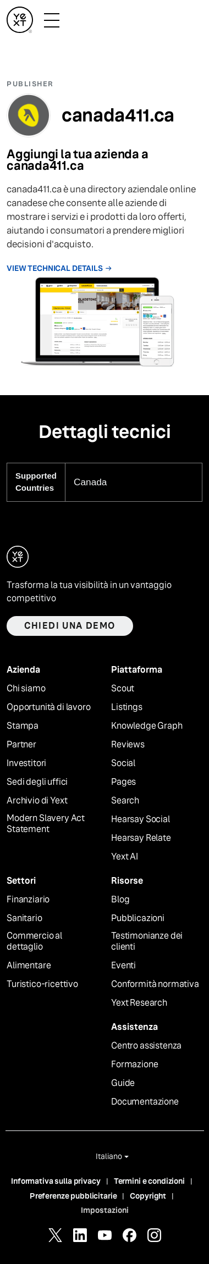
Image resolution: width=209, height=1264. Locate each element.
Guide (123, 1083)
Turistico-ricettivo (42, 984)
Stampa (22, 725)
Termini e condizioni (149, 1181)
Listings (126, 707)
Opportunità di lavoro (49, 707)
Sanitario (24, 918)
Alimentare (29, 965)
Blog (120, 899)
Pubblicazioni (137, 918)
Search (125, 800)
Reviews (128, 744)
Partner (21, 744)
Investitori (26, 763)
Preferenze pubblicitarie (73, 1196)
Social (123, 763)
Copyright (148, 1196)
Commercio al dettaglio (34, 941)
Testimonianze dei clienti (147, 941)
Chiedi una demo (70, 625)
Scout (122, 688)
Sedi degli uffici (37, 782)
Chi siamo (26, 688)
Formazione (134, 1064)
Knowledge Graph (147, 725)
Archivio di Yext (37, 800)
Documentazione (145, 1101)
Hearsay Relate (141, 838)
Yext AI (124, 856)
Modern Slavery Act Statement (46, 824)
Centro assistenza (146, 1045)
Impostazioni (105, 1210)
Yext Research (139, 1002)
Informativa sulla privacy (56, 1181)
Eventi (123, 965)
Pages (123, 782)
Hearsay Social (140, 819)
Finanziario (28, 899)
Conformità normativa (155, 984)
